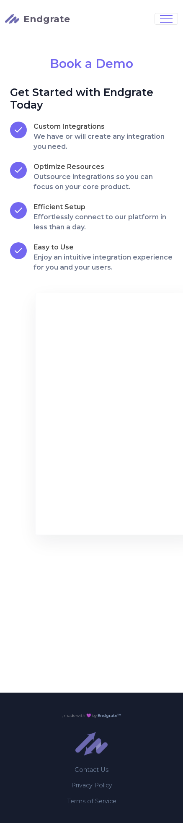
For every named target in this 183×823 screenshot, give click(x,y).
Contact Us (91, 770)
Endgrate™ (109, 715)
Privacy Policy (91, 785)
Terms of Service (91, 801)
